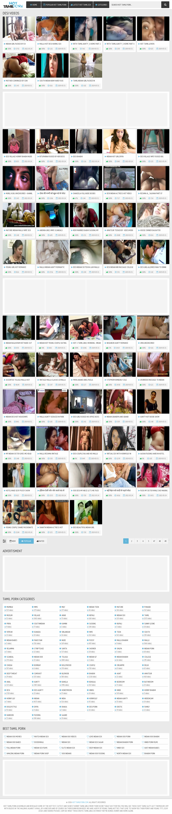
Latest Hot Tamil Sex (81, 4)
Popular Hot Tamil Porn (54, 4)
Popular (26, 541)
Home (33, 4)
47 (154, 541)
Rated (40, 541)
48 (160, 541)
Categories (101, 4)
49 (165, 541)
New (13, 541)
